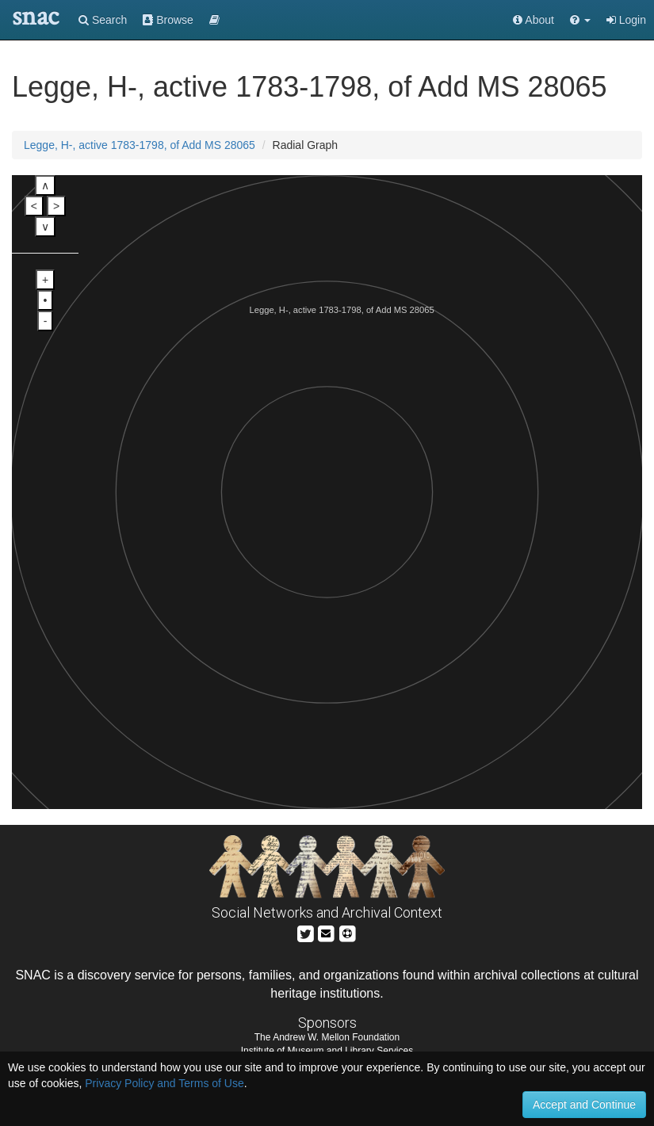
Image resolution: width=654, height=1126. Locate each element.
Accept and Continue (584, 1104)
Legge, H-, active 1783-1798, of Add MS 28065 (139, 145)
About (533, 19)
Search (102, 19)
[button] (580, 20)
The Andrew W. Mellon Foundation (327, 1037)
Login (626, 19)
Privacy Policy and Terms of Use (164, 1083)
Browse (168, 19)
